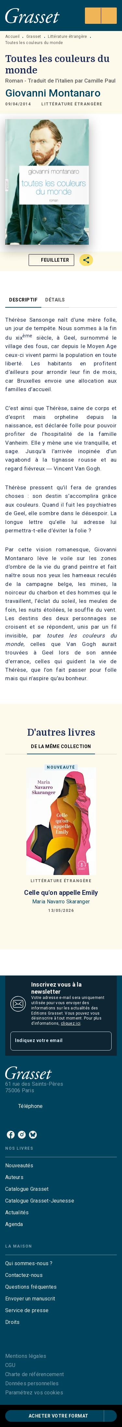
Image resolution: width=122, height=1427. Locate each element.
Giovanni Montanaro (53, 93)
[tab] (23, 300)
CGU (10, 1365)
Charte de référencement (34, 1374)
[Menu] (101, 16)
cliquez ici (70, 1023)
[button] (72, 104)
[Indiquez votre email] (52, 1041)
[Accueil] (32, 15)
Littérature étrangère (67, 36)
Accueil (12, 36)
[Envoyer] (104, 1041)
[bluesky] (32, 1134)
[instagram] (21, 1134)
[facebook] (10, 1134)
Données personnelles (32, 1383)
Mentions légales (25, 1356)
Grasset (33, 36)
